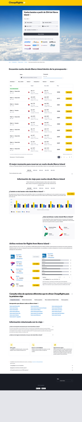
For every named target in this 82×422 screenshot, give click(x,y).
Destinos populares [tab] (38, 299)
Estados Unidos (20, 62)
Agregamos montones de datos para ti (41, 368)
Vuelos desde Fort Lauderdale (37, 313)
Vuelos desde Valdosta (14, 315)
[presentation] (30, 14)
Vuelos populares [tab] (64, 299)
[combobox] (27, 19)
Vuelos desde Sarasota (56, 315)
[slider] (62, 78)
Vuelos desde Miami (35, 306)
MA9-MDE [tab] (29, 188)
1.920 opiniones (19, 265)
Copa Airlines (18, 254)
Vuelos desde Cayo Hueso (57, 309)
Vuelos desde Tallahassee (57, 307)
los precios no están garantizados (37, 361)
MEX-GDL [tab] (29, 170)
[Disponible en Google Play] (38, 388)
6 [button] (69, 157)
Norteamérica (14, 62)
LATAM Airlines (19, 261)
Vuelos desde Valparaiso (14, 311)
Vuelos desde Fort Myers (35, 309)
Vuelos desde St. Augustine (15, 316)
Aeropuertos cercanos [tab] (14, 299)
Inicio (10, 62)
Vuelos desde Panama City (15, 313)
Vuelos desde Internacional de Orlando (38, 307)
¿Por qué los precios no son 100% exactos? (41, 370)
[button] (31, 26)
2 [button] (61, 157)
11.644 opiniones (19, 272)
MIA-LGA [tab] (41, 170)
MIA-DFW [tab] (47, 170)
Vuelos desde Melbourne (36, 315)
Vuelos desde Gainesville (15, 306)
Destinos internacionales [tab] (27, 299)
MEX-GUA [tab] (35, 170)
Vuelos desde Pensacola (56, 311)
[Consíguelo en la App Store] (43, 388)
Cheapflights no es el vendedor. (41, 365)
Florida (26, 62)
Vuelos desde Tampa (14, 307)
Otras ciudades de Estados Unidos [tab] (52, 299)
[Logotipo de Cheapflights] (16, 2)
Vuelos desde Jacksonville (57, 306)
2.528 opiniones (19, 279)
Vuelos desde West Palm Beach (58, 313)
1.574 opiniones (19, 258)
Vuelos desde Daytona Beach (36, 311)
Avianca (17, 276)
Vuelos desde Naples (14, 309)
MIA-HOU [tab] (53, 170)
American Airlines (19, 269)
